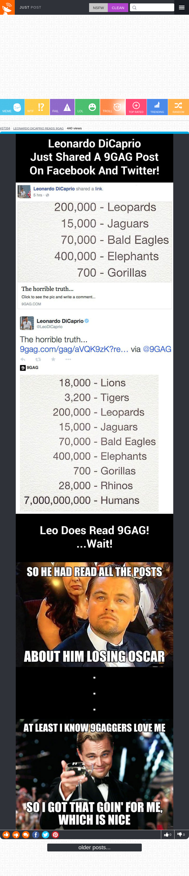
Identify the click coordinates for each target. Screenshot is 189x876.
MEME (11, 108)
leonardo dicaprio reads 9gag (38, 128)
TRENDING (157, 107)
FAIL (61, 108)
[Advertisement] (94, 59)
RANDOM (178, 107)
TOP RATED (136, 107)
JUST (30, 7)
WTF (35, 108)
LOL (87, 108)
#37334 (5, 128)
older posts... (95, 847)
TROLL (112, 108)
